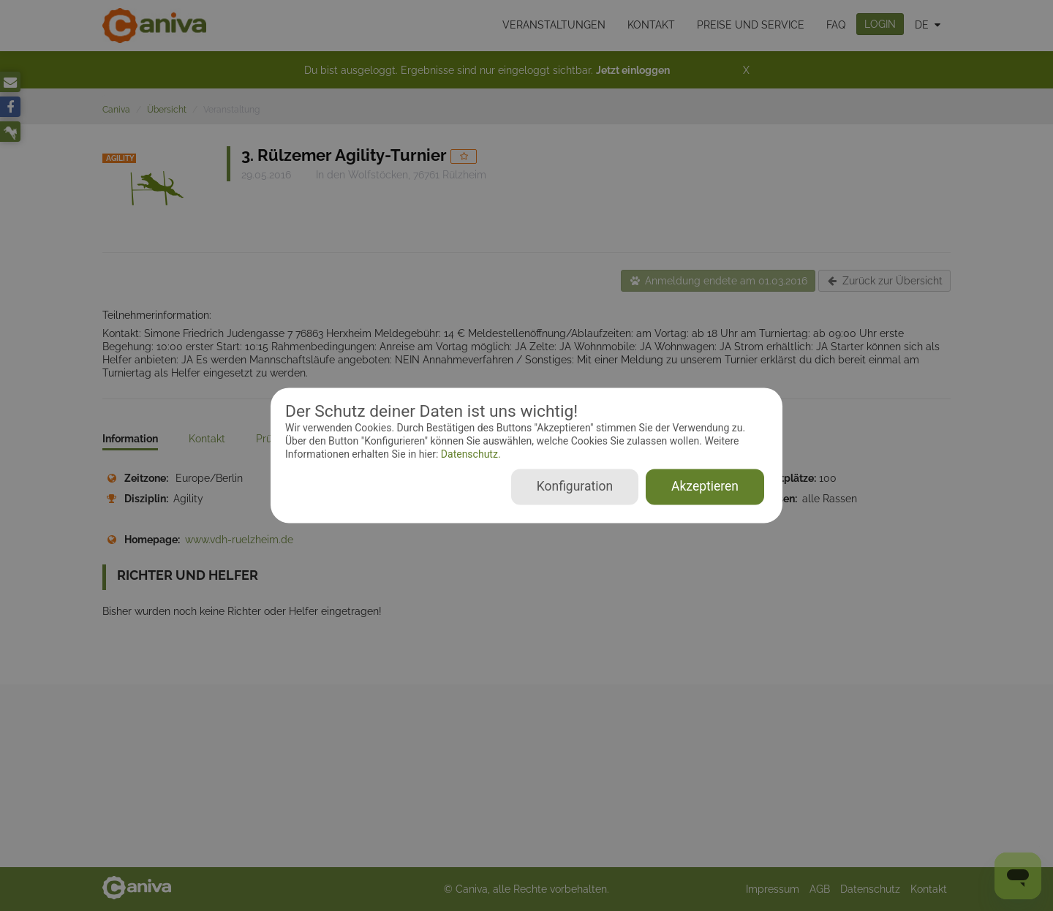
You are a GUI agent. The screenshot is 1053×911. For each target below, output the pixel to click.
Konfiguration (575, 487)
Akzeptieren (705, 487)
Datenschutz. (469, 454)
